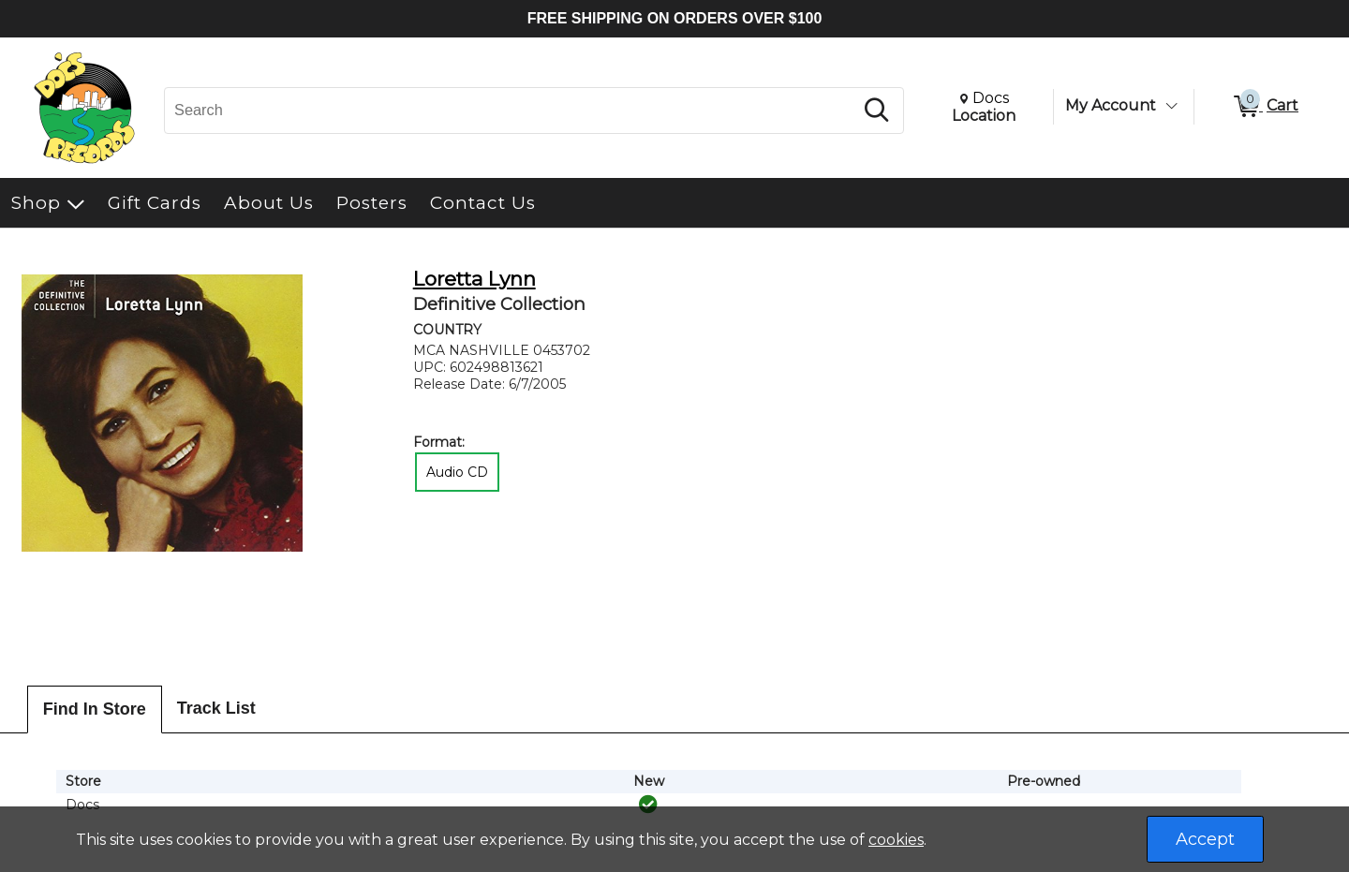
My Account (1110, 105)
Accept (1205, 839)
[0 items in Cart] (1265, 107)
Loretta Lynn (474, 278)
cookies (896, 840)
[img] (648, 804)
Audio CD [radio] (457, 472)
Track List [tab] (216, 708)
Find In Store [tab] (94, 709)
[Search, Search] (511, 110)
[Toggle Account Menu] (1171, 106)
